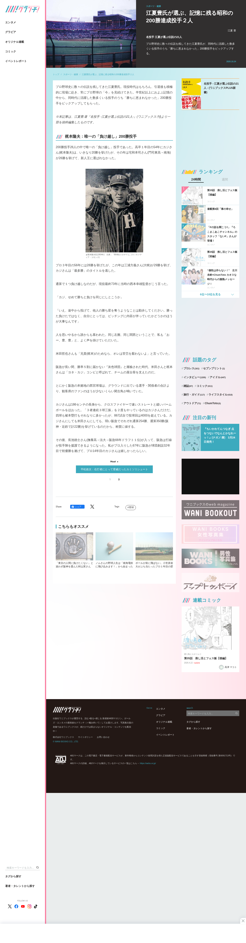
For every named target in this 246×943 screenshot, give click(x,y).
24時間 (196, 179)
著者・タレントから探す (20, 886)
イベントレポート (16, 61)
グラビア (10, 32)
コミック (10, 51)
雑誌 (188, 385)
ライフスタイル (221, 394)
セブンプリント (214, 368)
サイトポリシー (85, 737)
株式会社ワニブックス (63, 737)
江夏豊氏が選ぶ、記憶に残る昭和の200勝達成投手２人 (108, 74)
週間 (225, 179)
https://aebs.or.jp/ (148, 763)
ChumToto (213, 403)
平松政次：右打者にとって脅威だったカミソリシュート (114, 469)
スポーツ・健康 (70, 74)
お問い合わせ (103, 737)
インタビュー (195, 377)
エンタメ (10, 22)
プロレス (191, 368)
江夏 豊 (232, 30)
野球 (131, 507)
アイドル (218, 377)
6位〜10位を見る (210, 294)
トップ (56, 74)
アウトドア (192, 403)
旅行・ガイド (194, 394)
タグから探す (13, 876)
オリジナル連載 (14, 41)
